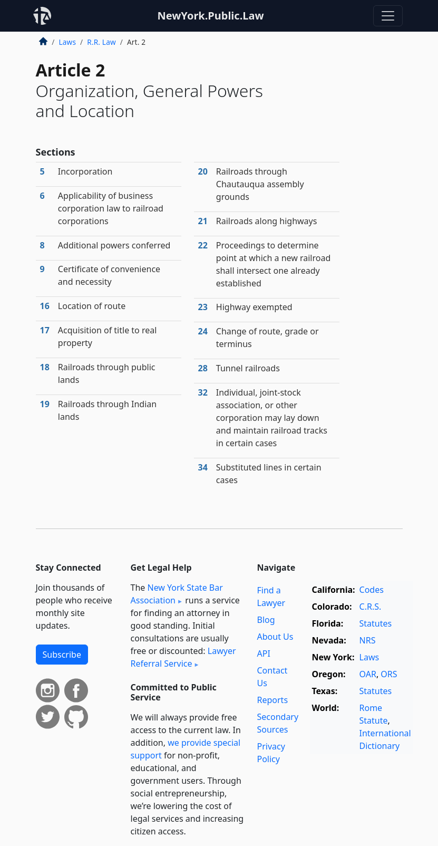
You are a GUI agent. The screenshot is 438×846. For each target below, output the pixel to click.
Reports (272, 700)
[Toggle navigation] (388, 15)
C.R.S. (370, 606)
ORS (389, 674)
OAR (367, 674)
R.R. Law (101, 42)
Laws (67, 42)
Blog (266, 620)
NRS (367, 640)
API (263, 653)
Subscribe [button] (62, 654)
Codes (371, 589)
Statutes (375, 623)
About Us (275, 636)
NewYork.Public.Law (210, 15)
